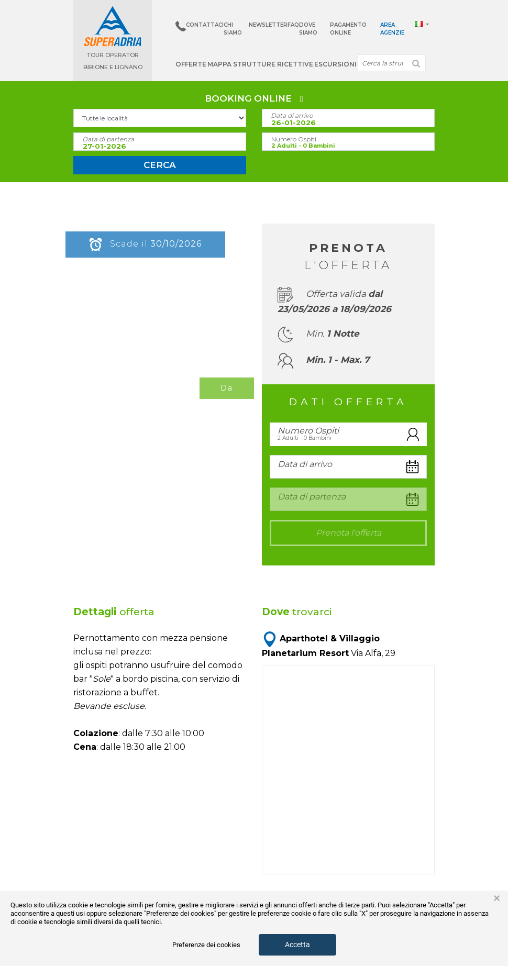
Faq (293, 24)
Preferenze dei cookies (206, 945)
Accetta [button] (297, 944)
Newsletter (268, 24)
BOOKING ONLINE (254, 98)
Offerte (190, 64)
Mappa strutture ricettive (260, 64)
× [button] (496, 898)
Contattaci (205, 24)
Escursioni (335, 64)
